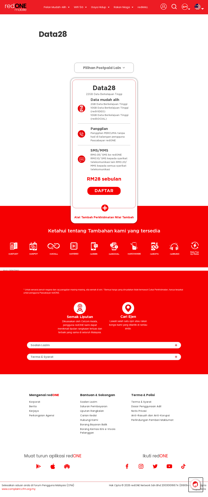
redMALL (143, 7)
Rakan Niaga (123, 7)
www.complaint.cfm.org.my (19, 490)
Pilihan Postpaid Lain (104, 68)
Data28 (53, 34)
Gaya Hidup (100, 7)
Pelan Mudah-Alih (57, 7)
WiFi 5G (80, 7)
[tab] (104, 209)
